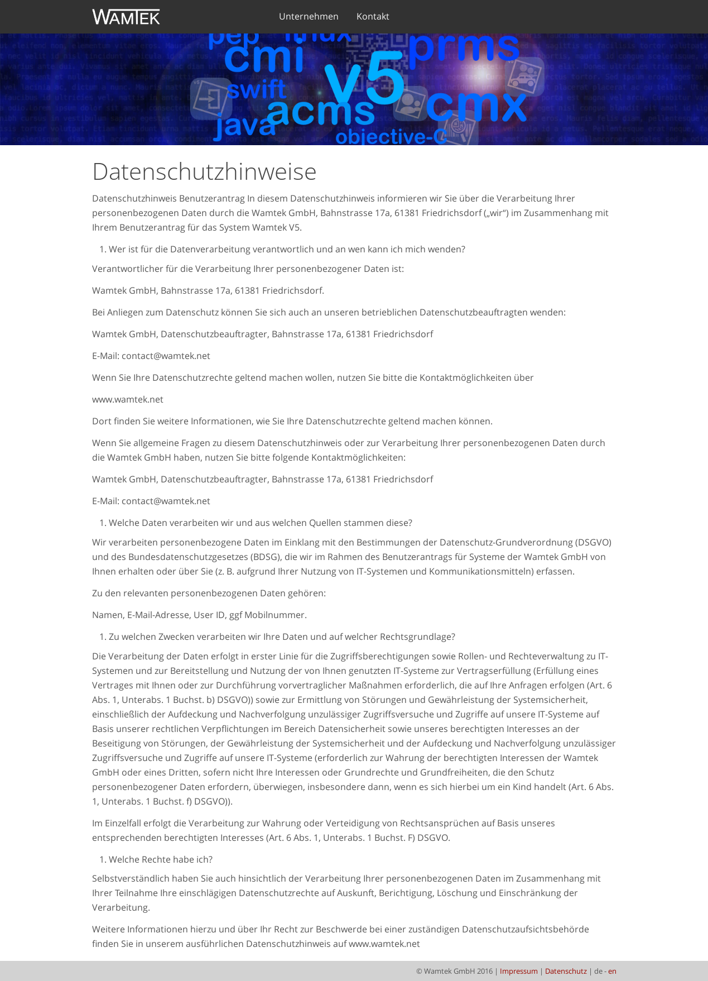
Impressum (519, 971)
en (612, 971)
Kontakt (373, 16)
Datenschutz (566, 971)
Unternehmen (309, 16)
